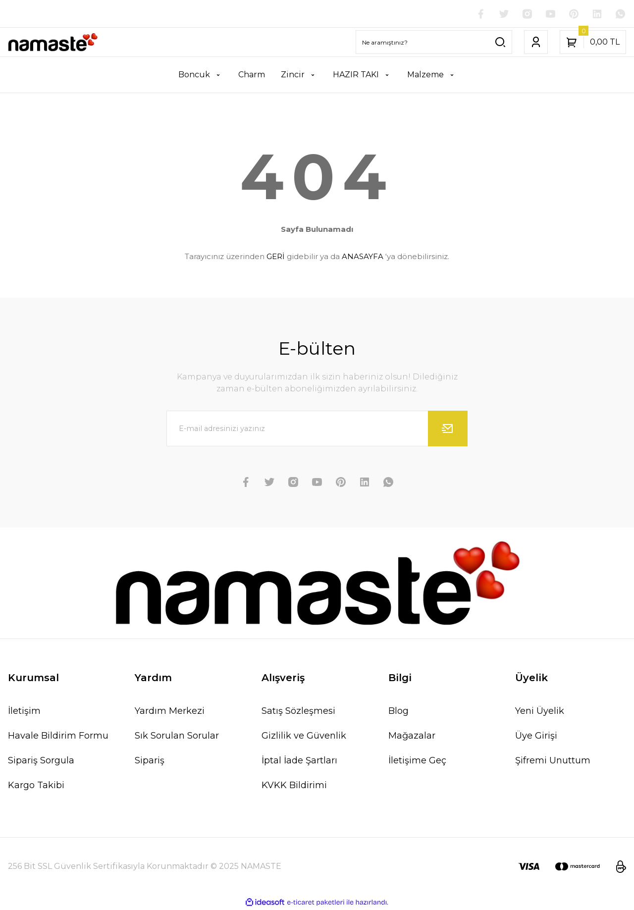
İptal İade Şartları (299, 760)
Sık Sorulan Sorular (177, 736)
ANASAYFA (362, 257)
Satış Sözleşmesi (298, 711)
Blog (398, 711)
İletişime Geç (417, 760)
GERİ (275, 257)
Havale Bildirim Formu (58, 736)
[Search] (434, 42)
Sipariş (149, 760)
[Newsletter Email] (317, 429)
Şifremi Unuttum (552, 760)
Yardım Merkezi (170, 711)
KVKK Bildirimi (294, 785)
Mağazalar (411, 736)
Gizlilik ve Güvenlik (304, 736)
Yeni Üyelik (539, 711)
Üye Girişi (536, 736)
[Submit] (448, 429)
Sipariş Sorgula (41, 760)
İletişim (24, 711)
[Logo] (53, 43)
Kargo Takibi (36, 785)
